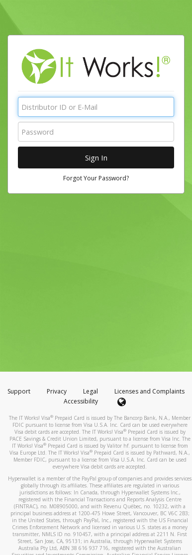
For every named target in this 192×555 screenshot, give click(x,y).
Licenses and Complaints (149, 391)
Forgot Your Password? (96, 178)
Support (18, 391)
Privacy (57, 391)
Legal (90, 391)
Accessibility (81, 401)
